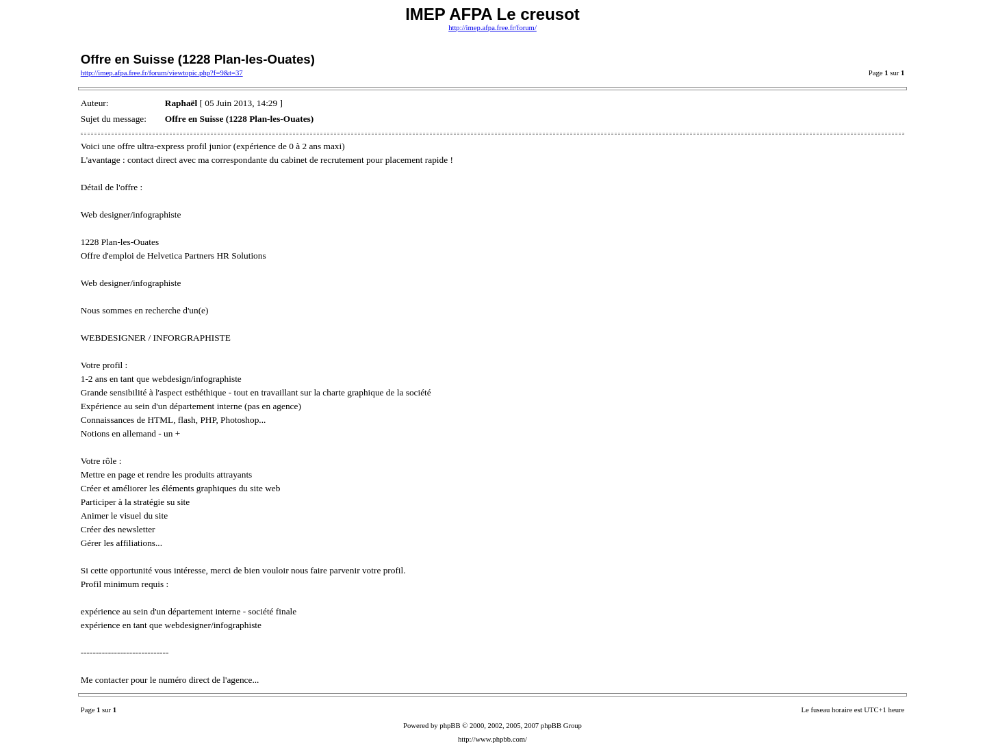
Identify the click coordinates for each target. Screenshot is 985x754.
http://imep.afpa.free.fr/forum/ (492, 27)
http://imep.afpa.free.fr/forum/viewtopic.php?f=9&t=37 (162, 73)
